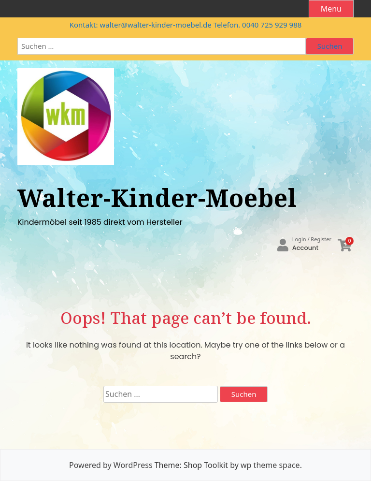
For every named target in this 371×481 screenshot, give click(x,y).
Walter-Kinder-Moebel (157, 197)
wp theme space (270, 465)
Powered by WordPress (110, 465)
